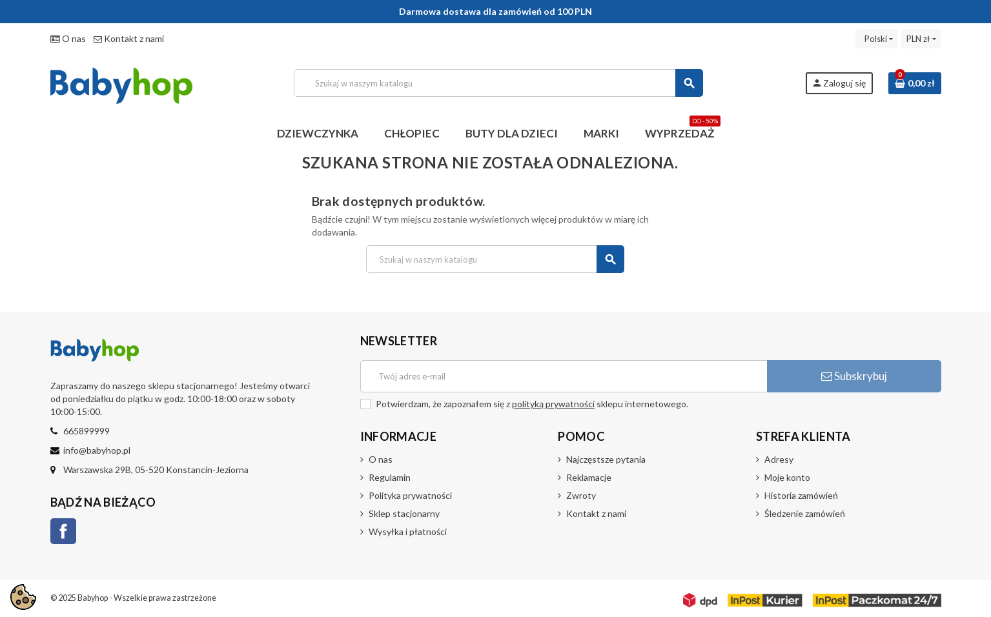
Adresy (778, 459)
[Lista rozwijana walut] (921, 38)
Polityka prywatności (410, 495)
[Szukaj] (498, 83)
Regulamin (390, 477)
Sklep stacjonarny (404, 513)
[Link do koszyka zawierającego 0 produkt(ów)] (914, 83)
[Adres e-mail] (563, 376)
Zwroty (581, 495)
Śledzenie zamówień (804, 513)
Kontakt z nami (129, 38)
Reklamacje (588, 477)
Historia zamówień (801, 495)
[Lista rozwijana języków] (876, 38)
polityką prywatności (553, 403)
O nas (68, 38)
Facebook (63, 531)
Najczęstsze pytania (606, 459)
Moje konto (787, 477)
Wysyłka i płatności (408, 531)
